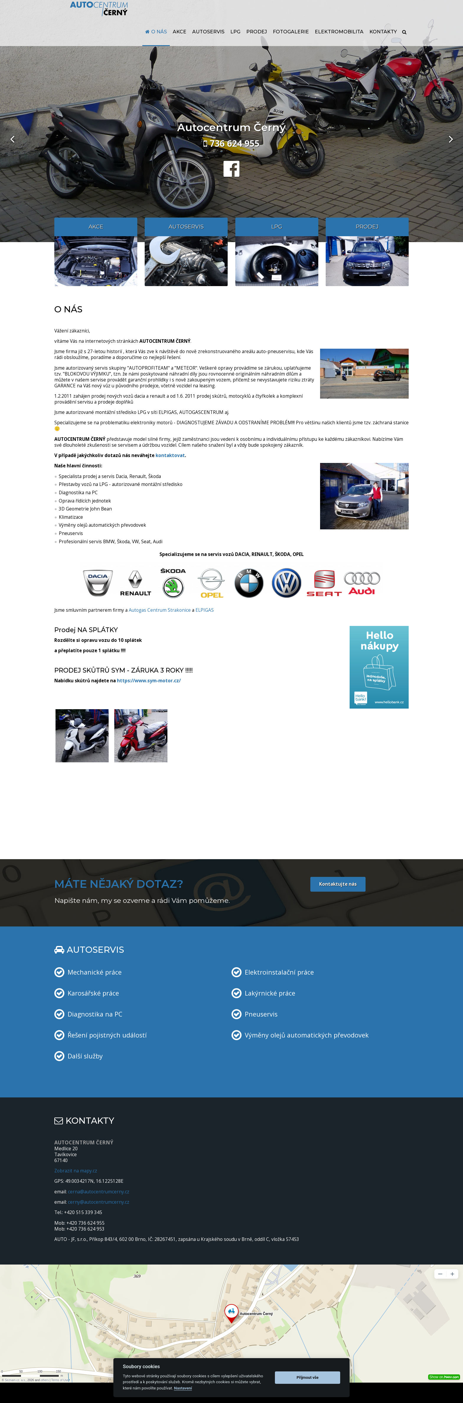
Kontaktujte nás (338, 884)
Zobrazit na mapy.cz (75, 1171)
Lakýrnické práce (270, 993)
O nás (159, 43)
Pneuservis (261, 1014)
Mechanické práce (95, 972)
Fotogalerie (291, 43)
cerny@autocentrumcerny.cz (98, 1202)
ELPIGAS (204, 610)
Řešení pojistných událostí (107, 1035)
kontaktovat (170, 455)
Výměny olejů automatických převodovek (307, 1035)
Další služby (85, 1056)
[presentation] (12, 139)
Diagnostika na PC (95, 1014)
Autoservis (208, 43)
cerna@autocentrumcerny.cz (98, 1192)
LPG (235, 43)
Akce (179, 43)
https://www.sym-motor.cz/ (149, 681)
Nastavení (183, 1388)
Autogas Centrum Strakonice (160, 610)
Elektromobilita (339, 43)
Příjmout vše (308, 1377)
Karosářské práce (93, 993)
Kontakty (383, 43)
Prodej (256, 43)
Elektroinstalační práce (279, 972)
